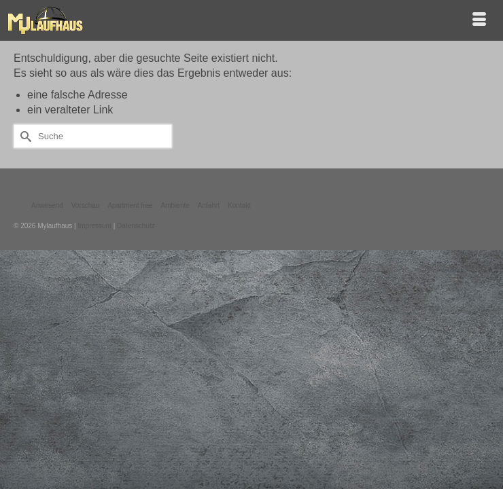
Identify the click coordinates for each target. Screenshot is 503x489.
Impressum (94, 226)
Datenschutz (136, 226)
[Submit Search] (24, 136)
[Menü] (479, 20)
